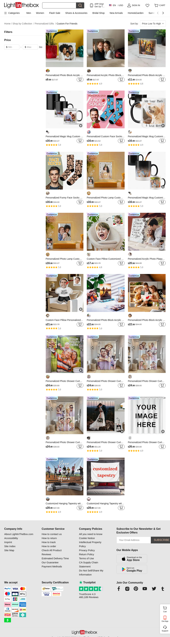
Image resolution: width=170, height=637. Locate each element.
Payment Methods (52, 566)
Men (28, 13)
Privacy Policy (87, 550)
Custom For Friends (66, 23)
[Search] (59, 5)
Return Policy (86, 554)
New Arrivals (116, 13)
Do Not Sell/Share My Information (91, 572)
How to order (49, 546)
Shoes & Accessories (76, 13)
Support (165, 631)
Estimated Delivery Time (55, 558)
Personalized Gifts (45, 23)
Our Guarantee (50, 562)
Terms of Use (86, 558)
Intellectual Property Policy (90, 544)
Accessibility (11, 538)
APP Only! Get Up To (99, 5)
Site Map (9, 550)
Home (8, 23)
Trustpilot (87, 582)
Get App (165, 621)
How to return (49, 538)
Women (40, 13)
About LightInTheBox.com (18, 534)
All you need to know (90, 534)
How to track (49, 542)
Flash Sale (54, 13)
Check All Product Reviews (52, 552)
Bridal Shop (98, 13)
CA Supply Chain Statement (88, 564)
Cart (166, 609)
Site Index (9, 546)
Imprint (8, 542)
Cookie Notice (87, 538)
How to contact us (52, 534)
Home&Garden (135, 13)
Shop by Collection (23, 23)
